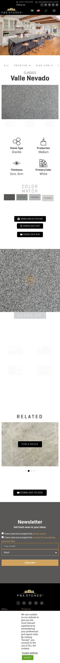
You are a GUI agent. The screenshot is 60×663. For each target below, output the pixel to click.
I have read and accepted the (25, 533)
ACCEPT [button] (27, 657)
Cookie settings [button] (30, 653)
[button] (54, 10)
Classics (30, 73)
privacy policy (39, 533)
